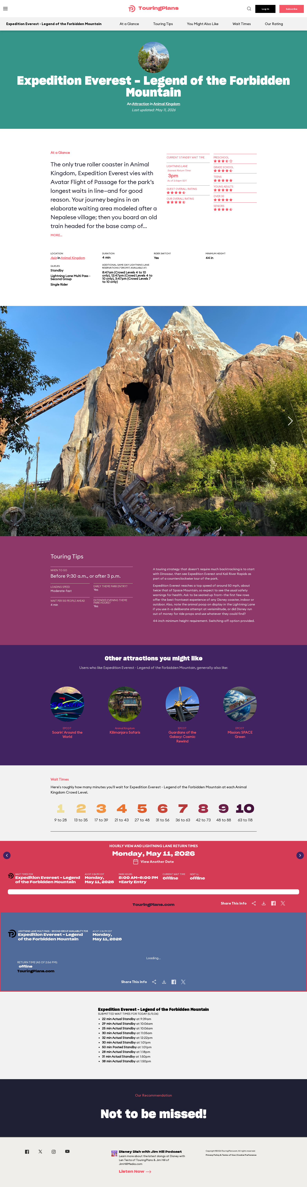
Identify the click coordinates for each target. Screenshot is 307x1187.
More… (56, 235)
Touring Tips (163, 24)
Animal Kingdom (166, 104)
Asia (54, 258)
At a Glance (129, 24)
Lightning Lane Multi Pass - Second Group (70, 277)
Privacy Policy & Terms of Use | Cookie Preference (231, 1155)
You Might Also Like (203, 24)
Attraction (140, 104)
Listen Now (136, 1171)
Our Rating (274, 24)
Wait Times (242, 24)
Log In (265, 8)
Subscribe (291, 8)
